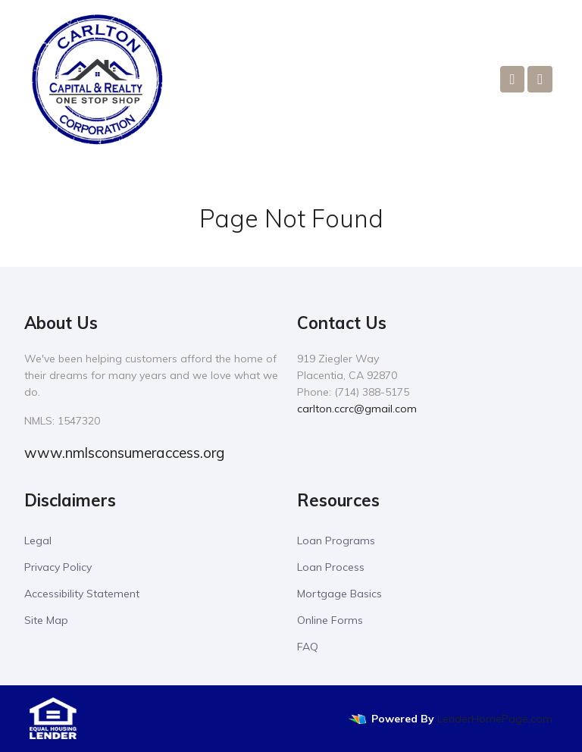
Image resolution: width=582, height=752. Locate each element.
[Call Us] (512, 79)
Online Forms (330, 620)
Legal (38, 540)
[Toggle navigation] (539, 79)
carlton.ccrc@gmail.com (357, 408)
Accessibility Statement (81, 593)
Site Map (46, 620)
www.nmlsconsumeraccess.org (124, 452)
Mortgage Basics (339, 593)
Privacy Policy (58, 567)
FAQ (307, 646)
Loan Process (331, 567)
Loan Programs (336, 540)
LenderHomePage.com (494, 718)
